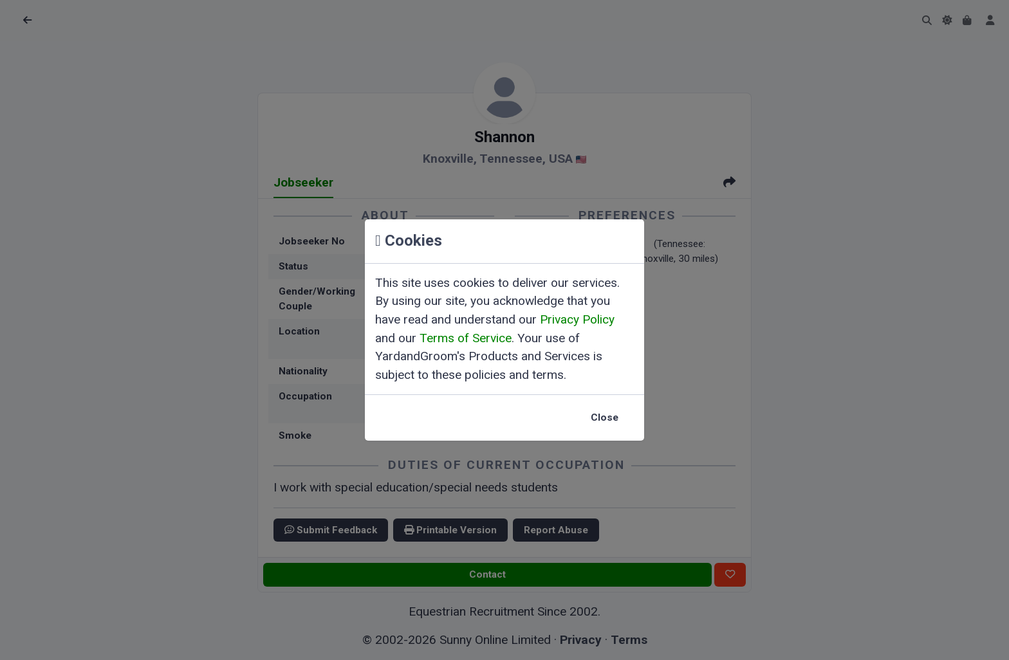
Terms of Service (466, 338)
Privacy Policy (577, 319)
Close (604, 417)
